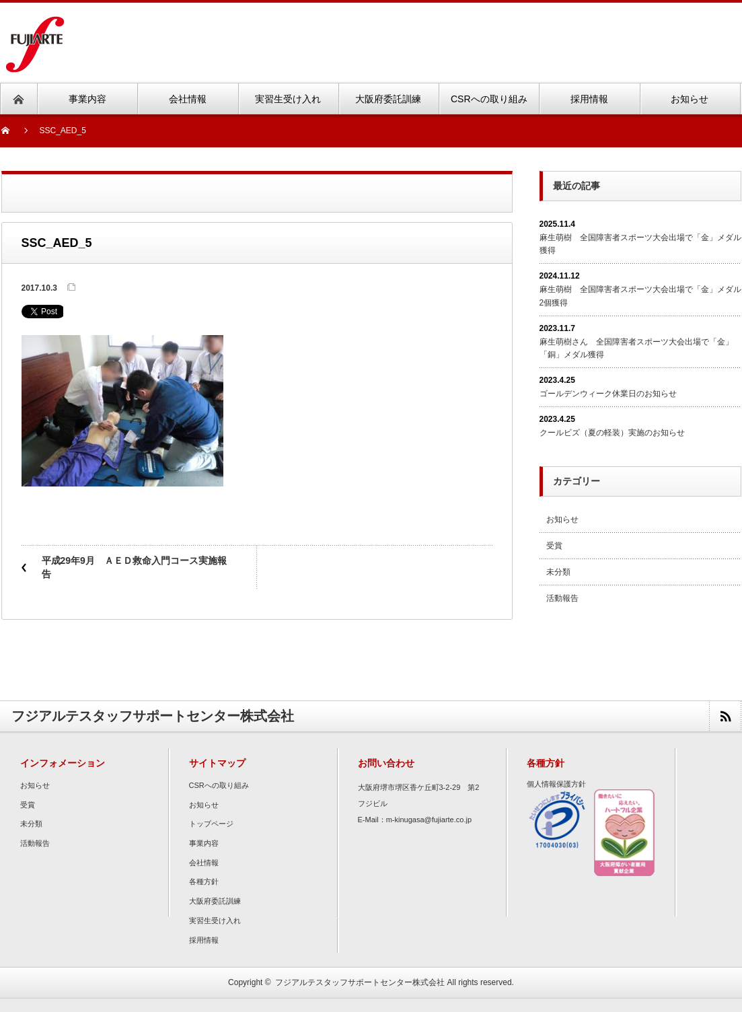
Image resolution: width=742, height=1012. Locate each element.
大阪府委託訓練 (215, 901)
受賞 (554, 545)
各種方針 (204, 881)
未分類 (558, 572)
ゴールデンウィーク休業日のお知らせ (608, 393)
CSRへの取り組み (219, 785)
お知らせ (562, 519)
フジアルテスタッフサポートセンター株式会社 (360, 982)
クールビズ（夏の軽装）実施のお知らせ (612, 432)
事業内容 (204, 843)
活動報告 (562, 598)
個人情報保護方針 (556, 784)
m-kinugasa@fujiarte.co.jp (429, 820)
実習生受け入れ (215, 920)
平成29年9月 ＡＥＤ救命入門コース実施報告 (134, 567)
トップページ (211, 824)
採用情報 (204, 940)
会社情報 (204, 863)
